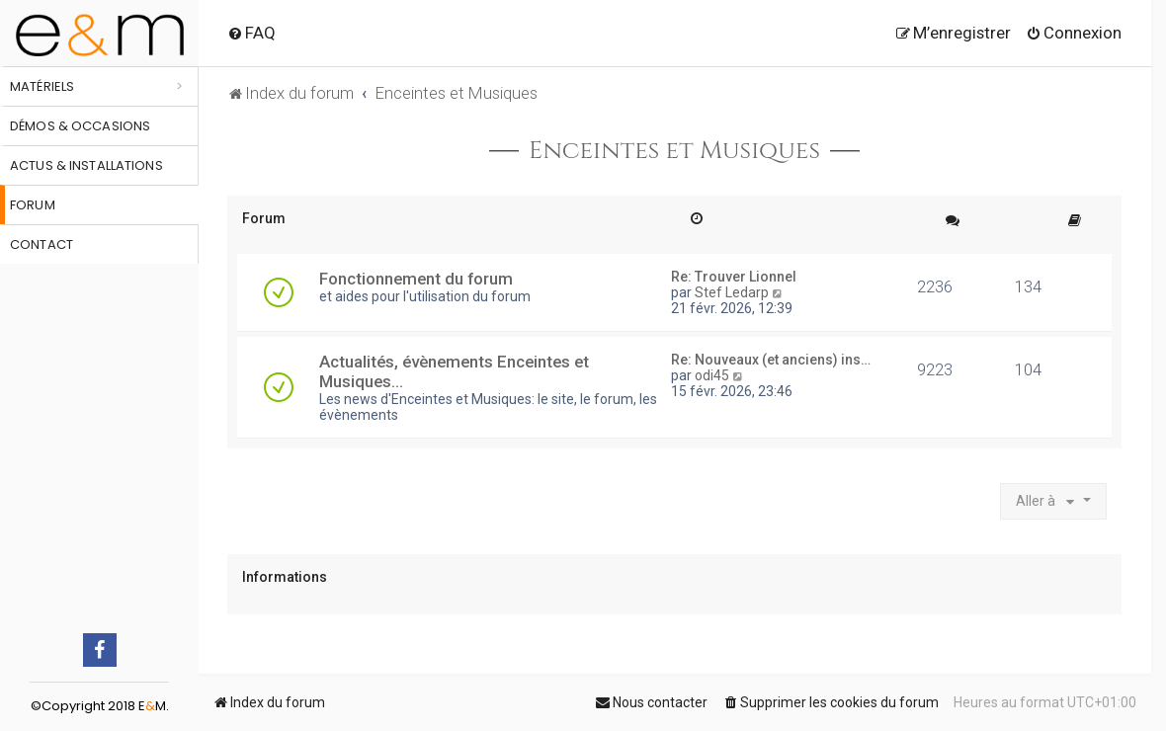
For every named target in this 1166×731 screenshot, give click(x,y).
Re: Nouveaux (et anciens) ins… (771, 359)
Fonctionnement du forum (416, 278)
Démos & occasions (80, 126)
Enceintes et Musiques (674, 151)
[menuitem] (251, 32)
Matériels (42, 86)
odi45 (712, 375)
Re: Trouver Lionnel (733, 276)
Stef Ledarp (732, 292)
